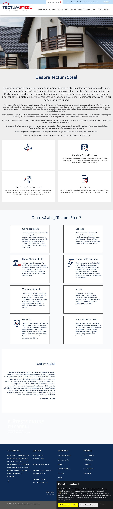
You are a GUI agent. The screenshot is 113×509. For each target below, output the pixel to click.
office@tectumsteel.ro (41, 464)
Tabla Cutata (88, 460)
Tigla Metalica (88, 455)
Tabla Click (87, 464)
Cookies (61, 473)
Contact (95, 2)
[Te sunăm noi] (60, 2)
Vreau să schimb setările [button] (88, 505)
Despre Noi (75, 2)
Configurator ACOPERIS (106, 2)
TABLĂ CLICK (68, 10)
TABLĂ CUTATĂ (57, 10)
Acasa (68, 2)
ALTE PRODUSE (102, 10)
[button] (59, 405)
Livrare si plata (63, 460)
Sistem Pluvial (88, 469)
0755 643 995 (38, 458)
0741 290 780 (38, 455)
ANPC (60, 478)
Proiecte (86, 2)
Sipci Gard (87, 473)
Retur (60, 464)
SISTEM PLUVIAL (80, 10)
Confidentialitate (64, 469)
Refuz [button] (74, 505)
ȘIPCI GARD (91, 10)
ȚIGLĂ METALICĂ (44, 10)
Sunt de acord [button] (64, 505)
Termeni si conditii (64, 455)
